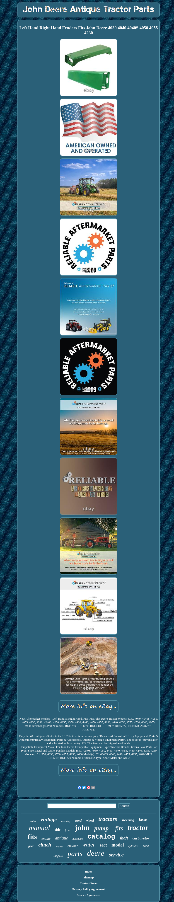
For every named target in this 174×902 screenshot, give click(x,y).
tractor (138, 828)
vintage (49, 819)
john (82, 827)
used (78, 820)
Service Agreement (88, 895)
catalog (101, 837)
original (59, 846)
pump (101, 828)
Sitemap (88, 877)
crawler (73, 846)
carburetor (141, 838)
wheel (90, 820)
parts (75, 853)
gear (31, 846)
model (117, 845)
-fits (118, 828)
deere (95, 853)
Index (88, 871)
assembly (65, 821)
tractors (108, 819)
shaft (124, 838)
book (146, 846)
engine (46, 838)
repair (58, 855)
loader (33, 821)
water (88, 845)
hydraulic (77, 838)
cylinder (133, 846)
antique (61, 838)
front (67, 830)
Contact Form (88, 883)
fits (32, 836)
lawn (143, 819)
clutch (44, 845)
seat (103, 845)
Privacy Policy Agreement (88, 889)
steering (128, 820)
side (58, 830)
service (116, 855)
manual (39, 828)
